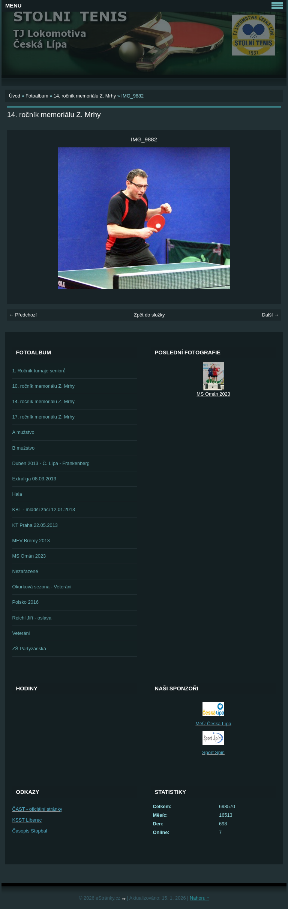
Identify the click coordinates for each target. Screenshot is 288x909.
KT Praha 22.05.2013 (35, 525)
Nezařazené (25, 571)
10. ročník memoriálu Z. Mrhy (43, 386)
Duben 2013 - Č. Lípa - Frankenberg (51, 463)
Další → (270, 315)
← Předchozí (23, 315)
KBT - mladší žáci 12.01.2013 (43, 509)
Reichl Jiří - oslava (32, 618)
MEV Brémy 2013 (31, 540)
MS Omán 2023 (29, 556)
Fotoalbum (37, 96)
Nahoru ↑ (199, 898)
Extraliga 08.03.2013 (34, 479)
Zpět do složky (149, 315)
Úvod (14, 96)
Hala (17, 494)
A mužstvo (23, 432)
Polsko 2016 (25, 602)
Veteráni (21, 633)
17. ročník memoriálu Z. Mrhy (43, 417)
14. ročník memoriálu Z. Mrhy (85, 96)
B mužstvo (23, 448)
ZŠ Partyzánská (29, 648)
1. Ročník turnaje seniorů (39, 371)
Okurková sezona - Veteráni (42, 587)
